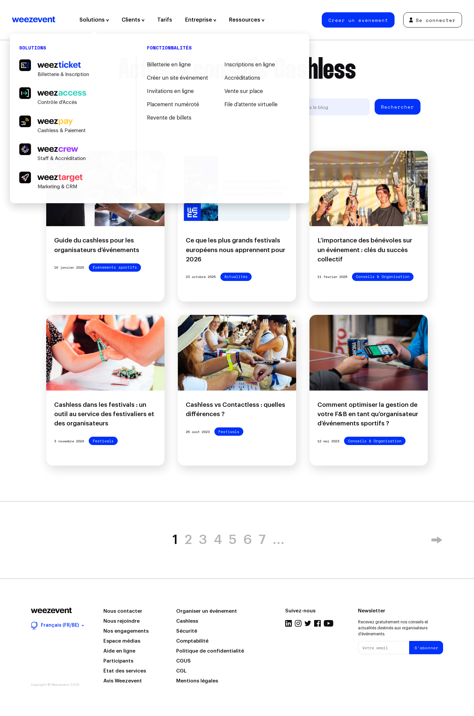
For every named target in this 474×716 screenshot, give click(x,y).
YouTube (328, 623)
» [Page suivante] (436, 540)
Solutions (94, 20)
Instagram (298, 623)
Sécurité (186, 631)
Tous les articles (82, 107)
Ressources (247, 20)
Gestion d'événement (139, 107)
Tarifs (164, 20)
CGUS (183, 661)
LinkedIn (288, 623)
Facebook (317, 623)
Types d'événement (200, 107)
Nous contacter (122, 611)
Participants (118, 661)
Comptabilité (192, 641)
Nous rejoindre (121, 621)
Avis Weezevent (122, 680)
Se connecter (432, 20)
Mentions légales (197, 680)
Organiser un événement (206, 611)
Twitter (307, 623)
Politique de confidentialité (210, 651)
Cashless (187, 621)
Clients (133, 20)
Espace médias (121, 641)
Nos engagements (126, 631)
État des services (124, 671)
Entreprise (200, 20)
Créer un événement (358, 20)
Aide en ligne (119, 651)
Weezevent (33, 20)
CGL (181, 671)
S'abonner (426, 648)
